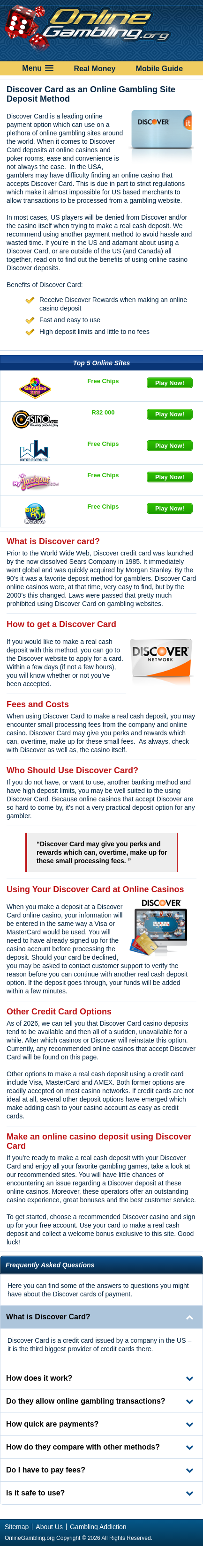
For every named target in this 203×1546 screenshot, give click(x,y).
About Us (49, 1527)
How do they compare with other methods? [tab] (83, 1447)
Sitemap (17, 1527)
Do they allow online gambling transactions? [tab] (85, 1401)
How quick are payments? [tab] (52, 1424)
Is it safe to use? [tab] (35, 1493)
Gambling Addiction (98, 1527)
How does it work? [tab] (39, 1378)
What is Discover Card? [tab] (48, 1317)
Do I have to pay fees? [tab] (45, 1470)
